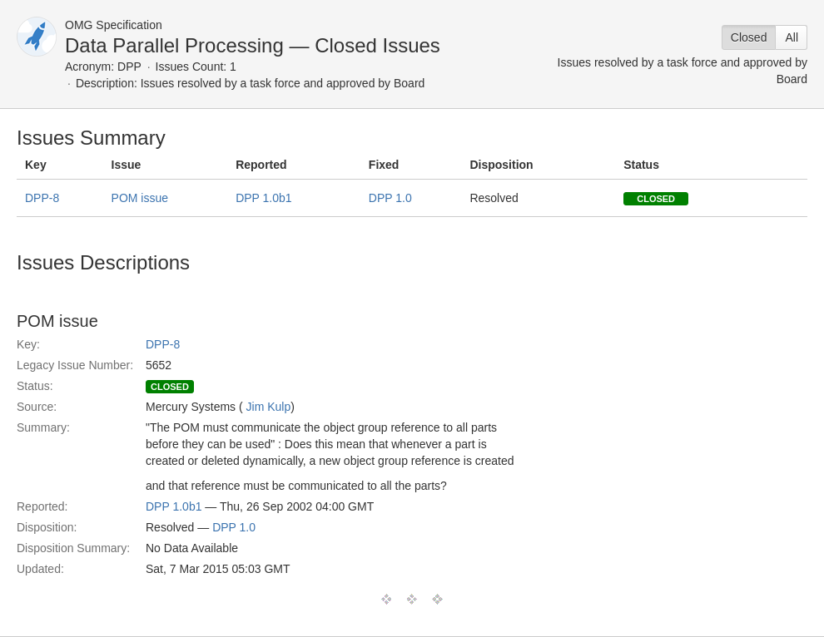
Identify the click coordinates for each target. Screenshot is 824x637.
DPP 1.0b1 (263, 198)
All (791, 37)
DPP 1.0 (390, 198)
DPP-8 (42, 198)
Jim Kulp (268, 406)
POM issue (140, 198)
